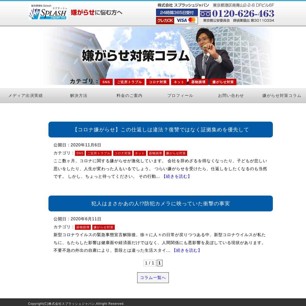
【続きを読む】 (177, 176)
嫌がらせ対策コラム (281, 95)
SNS (106, 82)
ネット (179, 82)
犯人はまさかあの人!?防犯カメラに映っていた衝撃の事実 (160, 203)
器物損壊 (198, 82)
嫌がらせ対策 (223, 82)
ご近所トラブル (129, 82)
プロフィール (180, 95)
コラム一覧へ (153, 277)
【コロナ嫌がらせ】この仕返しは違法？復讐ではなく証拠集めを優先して (160, 129)
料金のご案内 (130, 95)
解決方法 (78, 95)
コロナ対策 (158, 82)
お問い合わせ (231, 95)
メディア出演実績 (25, 95)
